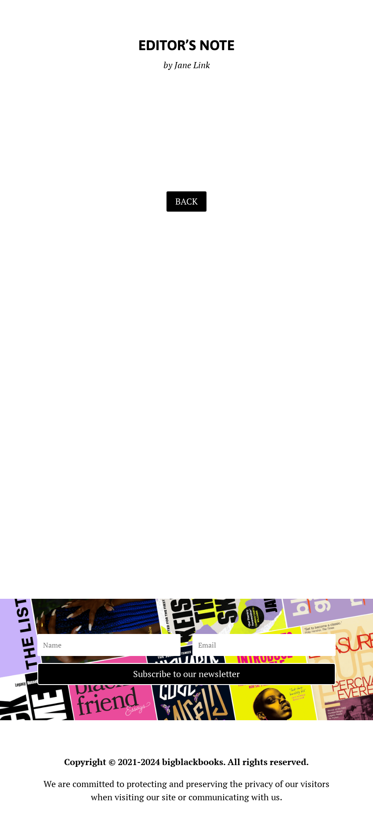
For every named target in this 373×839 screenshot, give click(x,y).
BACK (186, 201)
